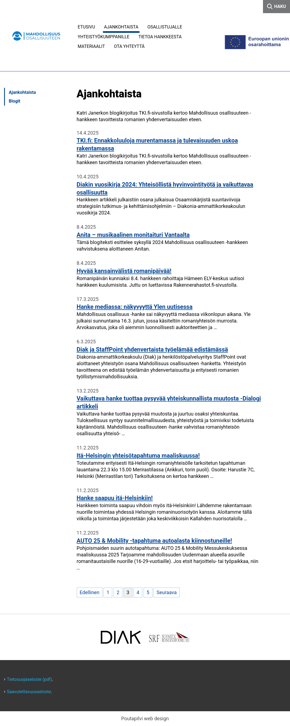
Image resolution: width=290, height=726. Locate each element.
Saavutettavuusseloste (29, 691)
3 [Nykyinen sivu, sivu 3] (127, 592)
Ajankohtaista (121, 27)
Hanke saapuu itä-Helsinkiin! (115, 498)
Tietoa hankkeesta (160, 36)
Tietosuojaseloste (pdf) (29, 679)
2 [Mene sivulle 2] (118, 592)
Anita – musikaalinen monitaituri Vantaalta (133, 234)
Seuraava (166, 592)
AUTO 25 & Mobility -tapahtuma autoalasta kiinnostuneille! (154, 540)
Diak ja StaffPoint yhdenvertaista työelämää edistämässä (152, 349)
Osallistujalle (164, 27)
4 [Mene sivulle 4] (138, 592)
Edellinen (89, 592)
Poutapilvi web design (145, 718)
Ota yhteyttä (129, 46)
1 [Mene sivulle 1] (107, 592)
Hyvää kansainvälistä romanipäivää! (124, 271)
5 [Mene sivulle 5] (148, 592)
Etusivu (86, 27)
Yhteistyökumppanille (103, 36)
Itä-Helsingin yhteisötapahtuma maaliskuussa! (138, 455)
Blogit (14, 101)
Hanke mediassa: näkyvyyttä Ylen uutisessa (135, 306)
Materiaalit (91, 46)
